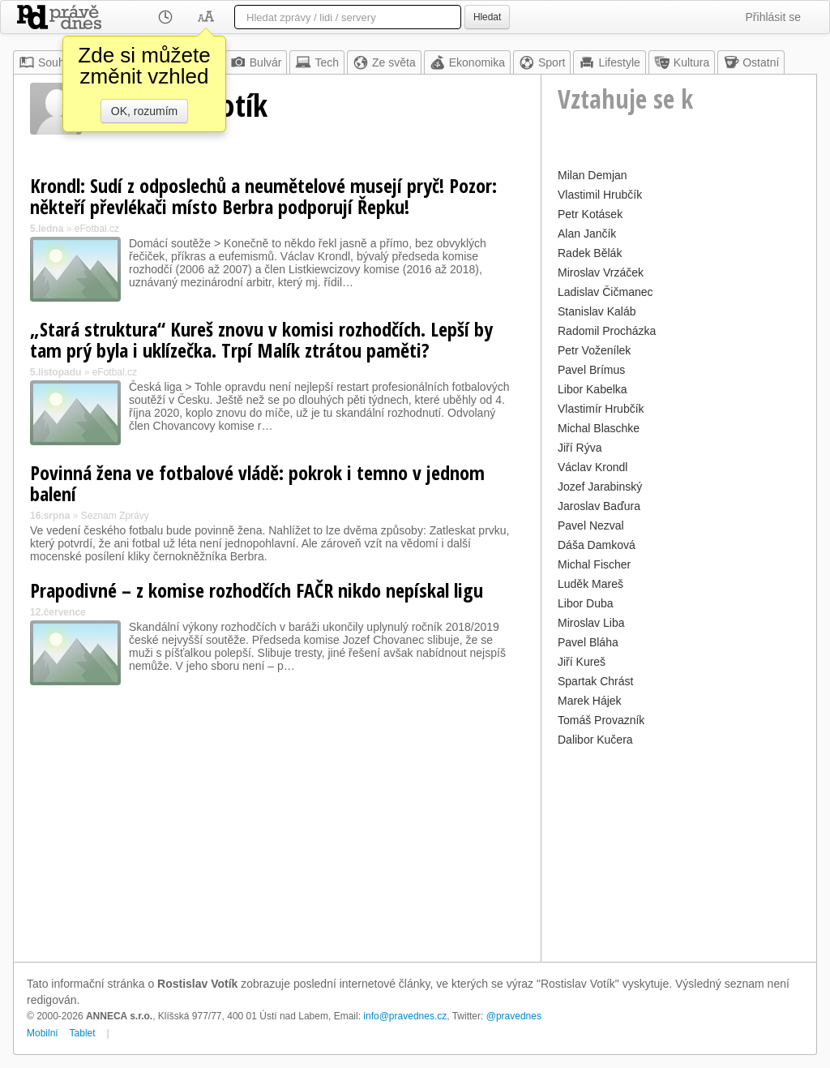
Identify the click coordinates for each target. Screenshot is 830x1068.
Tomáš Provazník (601, 720)
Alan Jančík (587, 233)
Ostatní (751, 62)
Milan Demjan (592, 175)
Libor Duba (586, 603)
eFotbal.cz (97, 228)
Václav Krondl (592, 467)
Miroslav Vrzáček (601, 272)
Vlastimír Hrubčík (601, 408)
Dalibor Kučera (595, 739)
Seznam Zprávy (115, 515)
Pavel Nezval (591, 525)
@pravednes (513, 1016)
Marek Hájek (590, 700)
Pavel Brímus (591, 369)
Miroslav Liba (591, 622)
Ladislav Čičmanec (605, 291)
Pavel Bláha (588, 642)
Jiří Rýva (579, 447)
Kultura (681, 62)
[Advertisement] (679, 852)
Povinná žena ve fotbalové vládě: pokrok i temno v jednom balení (257, 483)
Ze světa (384, 62)
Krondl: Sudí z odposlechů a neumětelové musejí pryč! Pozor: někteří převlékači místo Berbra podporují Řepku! (263, 196)
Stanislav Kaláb (597, 311)
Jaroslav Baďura (599, 506)
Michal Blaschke (599, 428)
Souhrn (47, 62)
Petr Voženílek (594, 350)
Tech (317, 62)
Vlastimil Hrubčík (600, 194)
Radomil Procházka (607, 330)
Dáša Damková (596, 544)
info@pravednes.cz (405, 1016)
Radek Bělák (590, 253)
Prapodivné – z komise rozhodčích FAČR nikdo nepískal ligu (256, 590)
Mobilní (42, 1033)
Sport (542, 62)
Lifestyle (609, 62)
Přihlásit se (773, 17)
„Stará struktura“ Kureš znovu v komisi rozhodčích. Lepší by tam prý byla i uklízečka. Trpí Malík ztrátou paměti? (261, 339)
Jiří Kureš (581, 661)
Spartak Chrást (595, 681)
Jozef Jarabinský (600, 486)
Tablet (83, 1033)
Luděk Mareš (590, 583)
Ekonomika (467, 62)
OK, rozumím (144, 111)
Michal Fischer (594, 564)
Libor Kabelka (592, 389)
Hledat (487, 17)
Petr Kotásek (590, 214)
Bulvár (256, 62)
